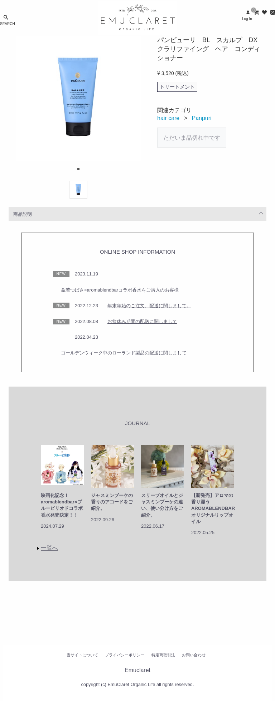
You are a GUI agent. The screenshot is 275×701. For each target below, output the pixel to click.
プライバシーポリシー (124, 655)
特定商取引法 (163, 655)
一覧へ (49, 548)
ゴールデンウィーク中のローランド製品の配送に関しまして (124, 353)
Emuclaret (137, 670)
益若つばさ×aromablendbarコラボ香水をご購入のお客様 (120, 290)
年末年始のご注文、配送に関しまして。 (149, 305)
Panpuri (202, 118)
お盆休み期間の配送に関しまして (142, 321)
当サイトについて (82, 655)
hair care (168, 118)
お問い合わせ (194, 655)
